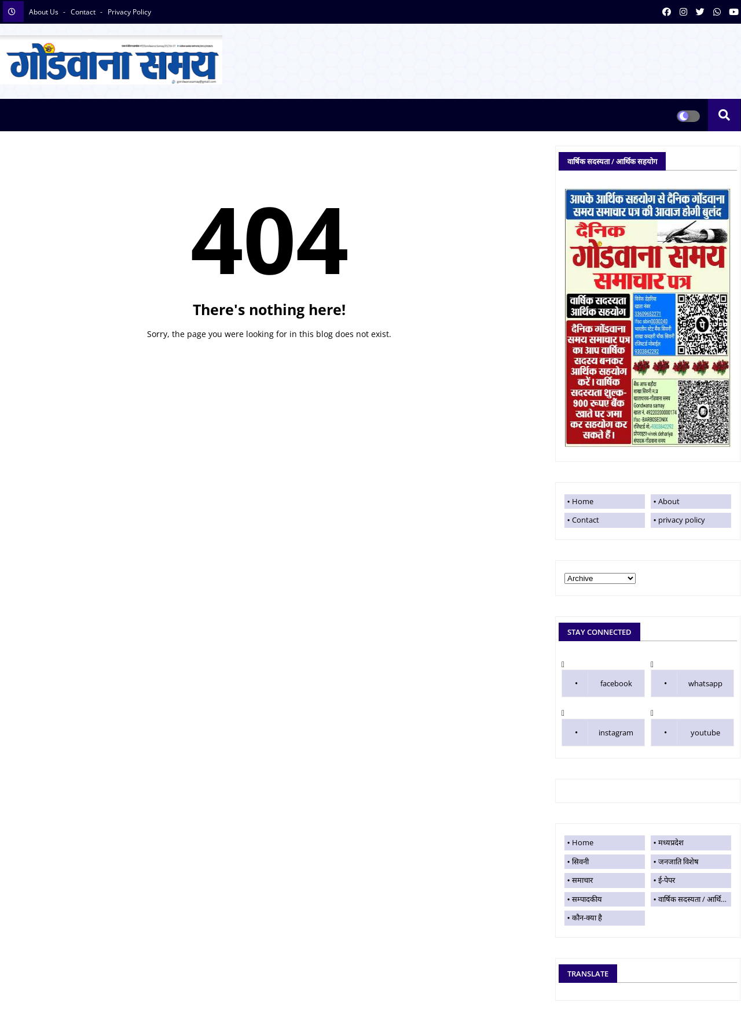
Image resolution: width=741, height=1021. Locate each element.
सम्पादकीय (587, 899)
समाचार (582, 880)
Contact (585, 520)
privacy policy (129, 12)
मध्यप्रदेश (671, 842)
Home (269, 358)
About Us (44, 12)
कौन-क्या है (587, 917)
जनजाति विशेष (678, 861)
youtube (705, 732)
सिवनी (580, 861)
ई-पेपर (666, 880)
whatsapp (705, 683)
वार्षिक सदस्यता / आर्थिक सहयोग (694, 899)
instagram (616, 732)
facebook (616, 683)
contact (84, 12)
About (669, 501)
